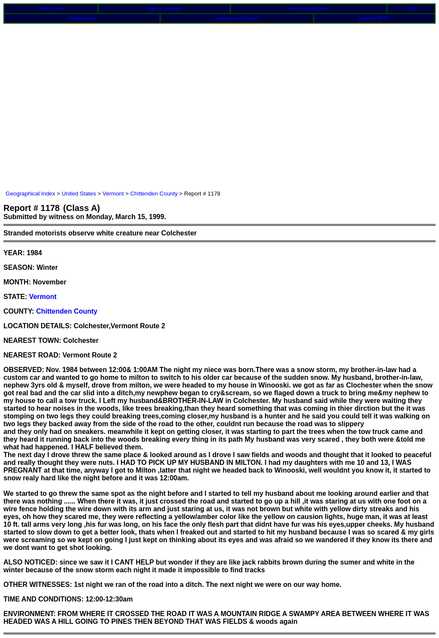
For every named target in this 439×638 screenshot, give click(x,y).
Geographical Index (30, 193)
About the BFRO (374, 18)
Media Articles (82, 18)
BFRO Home (51, 8)
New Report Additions (308, 8)
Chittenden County (153, 193)
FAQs (411, 8)
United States (79, 193)
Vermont (113, 193)
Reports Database (164, 8)
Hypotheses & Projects (237, 18)
